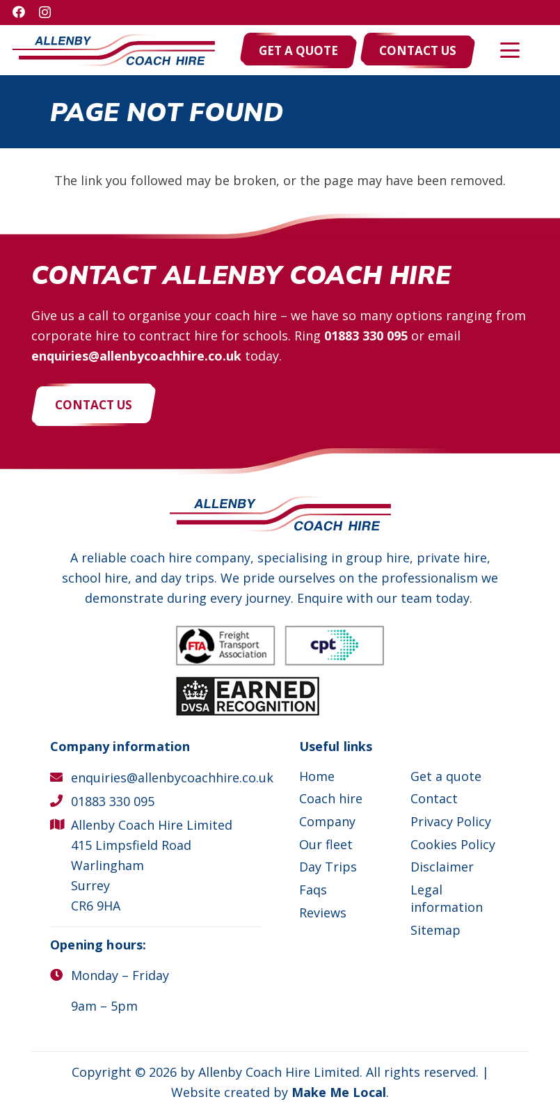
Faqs (313, 889)
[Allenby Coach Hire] (114, 50)
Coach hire (330, 798)
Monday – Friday (120, 975)
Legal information (446, 898)
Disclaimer (442, 866)
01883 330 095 (366, 335)
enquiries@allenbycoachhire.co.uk (136, 355)
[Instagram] (45, 12)
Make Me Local (338, 1092)
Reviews (322, 912)
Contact (434, 798)
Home (317, 776)
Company (327, 821)
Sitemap (435, 930)
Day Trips (328, 866)
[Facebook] (19, 12)
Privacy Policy (450, 821)
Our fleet (326, 844)
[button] (510, 50)
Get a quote (445, 776)
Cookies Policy (452, 844)
